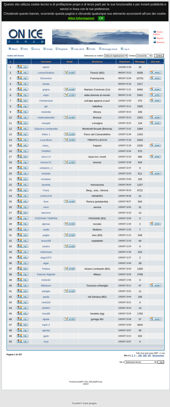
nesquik (46, 123)
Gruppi (48, 49)
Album (13, 49)
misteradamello (45, 117)
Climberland (46, 100)
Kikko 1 (46, 134)
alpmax (46, 224)
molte (46, 229)
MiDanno (46, 285)
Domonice (46, 78)
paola (46, 296)
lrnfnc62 (46, 280)
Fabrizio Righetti (46, 274)
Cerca (35, 49)
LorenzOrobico (46, 72)
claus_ (46, 145)
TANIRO (46, 151)
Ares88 (46, 313)
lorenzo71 (46, 162)
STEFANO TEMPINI (46, 218)
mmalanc (46, 179)
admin (46, 67)
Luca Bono (46, 139)
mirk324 (46, 302)
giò (46, 106)
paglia (46, 235)
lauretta (46, 184)
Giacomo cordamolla (46, 128)
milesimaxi (46, 252)
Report (158, 38)
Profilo (91, 49)
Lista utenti (77, 49)
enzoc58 (46, 240)
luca (46, 341)
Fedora (46, 268)
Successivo (158, 355)
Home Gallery (158, 33)
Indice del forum (15, 55)
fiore (46, 201)
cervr (46, 207)
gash (46, 336)
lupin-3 (46, 324)
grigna (45, 89)
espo (46, 95)
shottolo (46, 173)
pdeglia (46, 291)
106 (144, 355)
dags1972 (46, 257)
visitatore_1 (46, 168)
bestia (46, 83)
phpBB (80, 382)
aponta (46, 330)
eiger (46, 263)
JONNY (46, 308)
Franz (46, 190)
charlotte (46, 111)
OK (101, 18)
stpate (46, 319)
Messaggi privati (108, 49)
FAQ (24, 49)
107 (149, 355)
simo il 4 (46, 156)
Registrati (61, 49)
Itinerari (159, 42)
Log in (125, 49)
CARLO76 (46, 196)
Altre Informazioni (81, 18)
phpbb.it (85, 384)
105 (140, 355)
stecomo (46, 212)
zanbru (46, 246)
